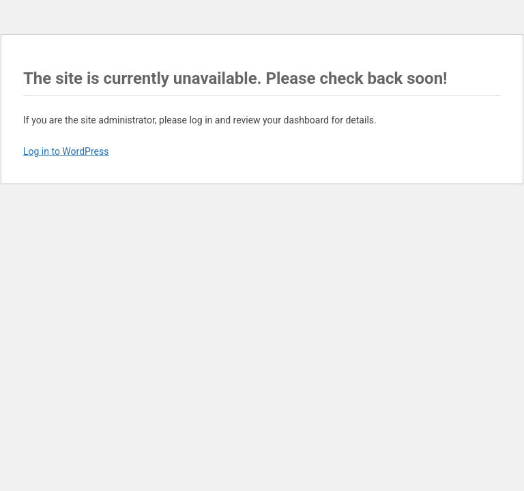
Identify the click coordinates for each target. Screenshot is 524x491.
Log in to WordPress (65, 151)
